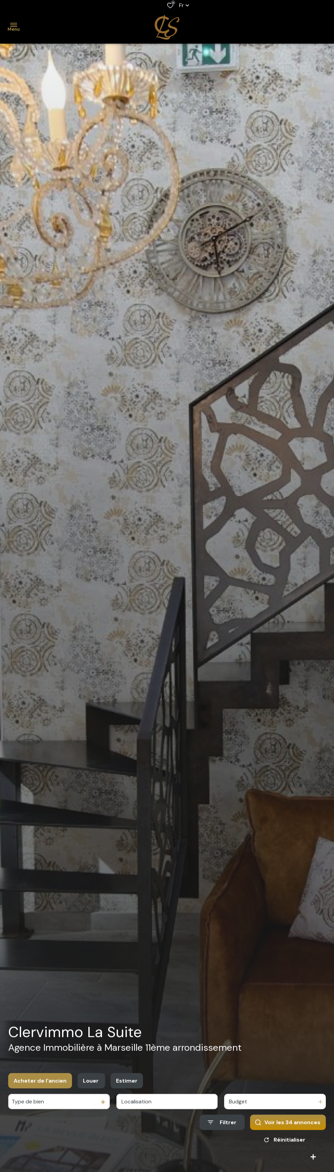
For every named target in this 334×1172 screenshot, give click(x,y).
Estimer (126, 1089)
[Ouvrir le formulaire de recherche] (222, 1131)
